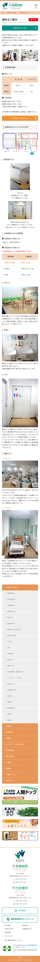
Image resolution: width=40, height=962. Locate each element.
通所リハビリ (10, 780)
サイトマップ (9, 936)
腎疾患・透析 (11, 635)
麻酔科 (9, 714)
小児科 (9, 641)
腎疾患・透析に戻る (20, 28)
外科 (8, 648)
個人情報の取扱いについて (14, 940)
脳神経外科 (11, 708)
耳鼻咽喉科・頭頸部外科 (15, 672)
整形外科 (10, 660)
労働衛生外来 (12, 690)
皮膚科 (9, 696)
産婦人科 (10, 666)
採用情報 (8, 932)
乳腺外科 (10, 654)
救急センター (11, 684)
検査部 (8, 738)
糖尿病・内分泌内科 (14, 629)
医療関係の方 (27, 929)
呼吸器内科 (11, 605)
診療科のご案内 (11, 587)
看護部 (8, 768)
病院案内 (26, 925)
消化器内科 (11, 599)
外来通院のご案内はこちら (20, 118)
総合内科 (10, 617)
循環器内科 (11, 593)
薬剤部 (8, 726)
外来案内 (8, 925)
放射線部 (9, 732)
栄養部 (8, 762)
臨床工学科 (10, 756)
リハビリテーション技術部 (15, 744)
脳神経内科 (11, 611)
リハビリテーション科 (14, 678)
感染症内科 (11, 623)
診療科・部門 (9, 929)
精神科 (9, 702)
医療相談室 (10, 750)
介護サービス (11, 774)
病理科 (9, 720)
